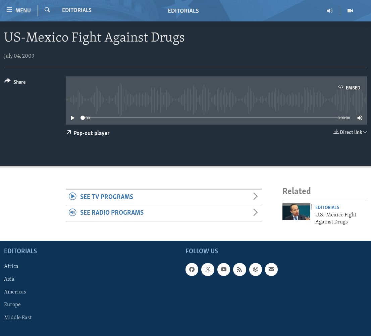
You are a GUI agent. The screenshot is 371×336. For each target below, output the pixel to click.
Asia (9, 279)
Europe (12, 305)
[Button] (14, 83)
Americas (15, 292)
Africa (11, 266)
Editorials (77, 10)
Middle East (18, 317)
